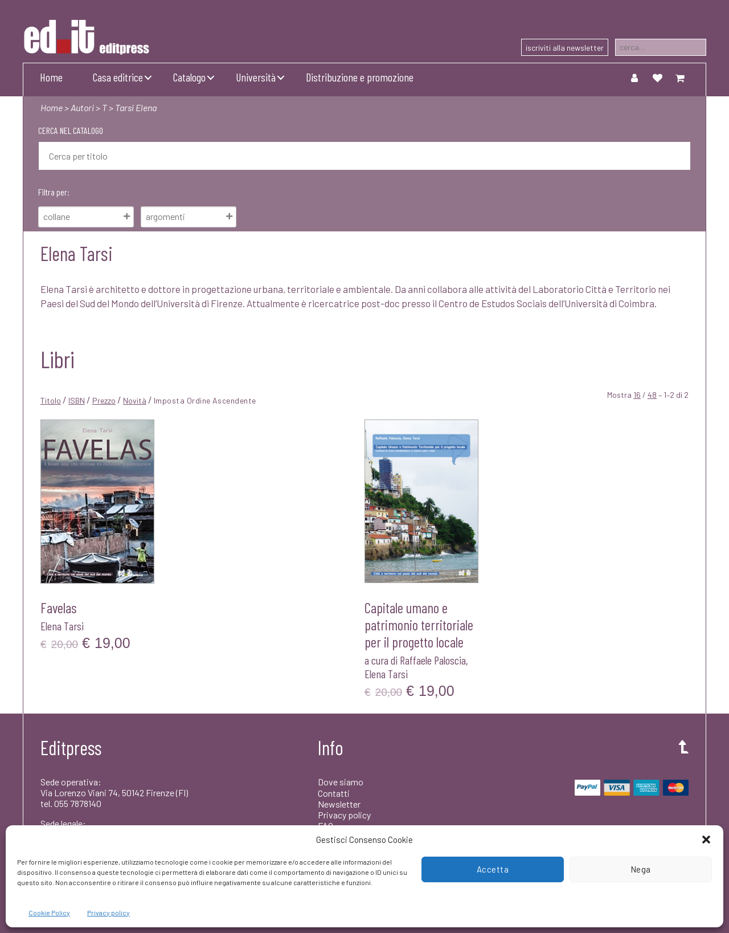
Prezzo (104, 400)
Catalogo (189, 77)
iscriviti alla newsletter (565, 47)
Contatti (334, 793)
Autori (82, 107)
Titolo (50, 400)
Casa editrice (118, 77)
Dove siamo (340, 781)
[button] (706, 839)
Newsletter (339, 803)
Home (51, 77)
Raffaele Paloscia (433, 660)
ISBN (76, 400)
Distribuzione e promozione (359, 77)
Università (256, 77)
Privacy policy (108, 912)
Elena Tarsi (62, 626)
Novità (134, 400)
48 (652, 395)
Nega (640, 869)
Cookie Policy (49, 912)
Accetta (493, 869)
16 (637, 395)
